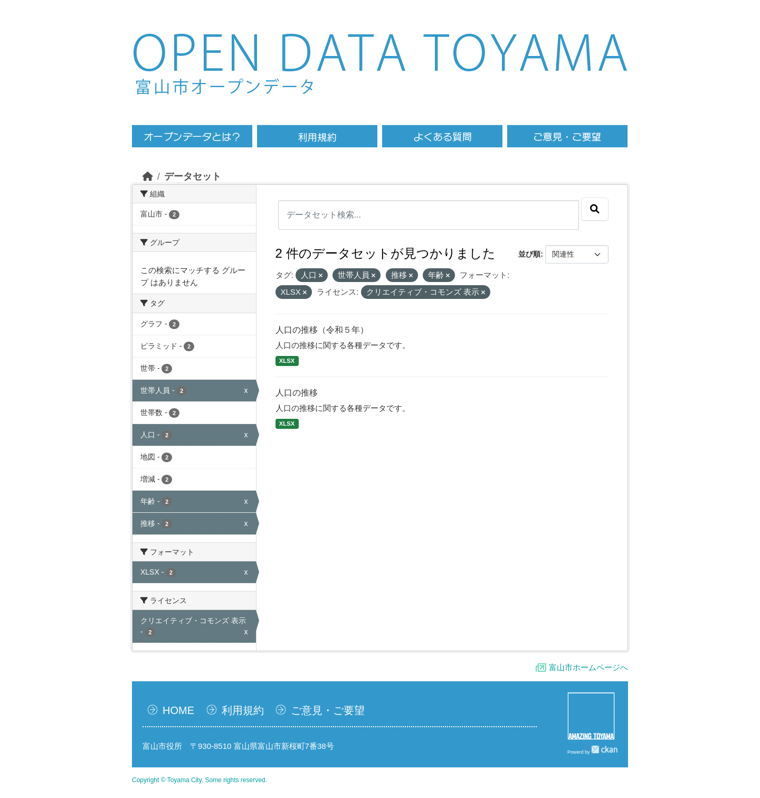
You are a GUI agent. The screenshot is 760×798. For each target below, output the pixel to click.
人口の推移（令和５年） (322, 329)
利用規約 (243, 710)
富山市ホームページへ (588, 667)
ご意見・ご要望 (328, 710)
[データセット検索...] (429, 215)
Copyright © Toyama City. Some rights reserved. (199, 780)
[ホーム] (147, 176)
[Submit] (595, 209)
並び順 (529, 254)
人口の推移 (297, 392)
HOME (178, 710)
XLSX (286, 361)
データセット (192, 176)
